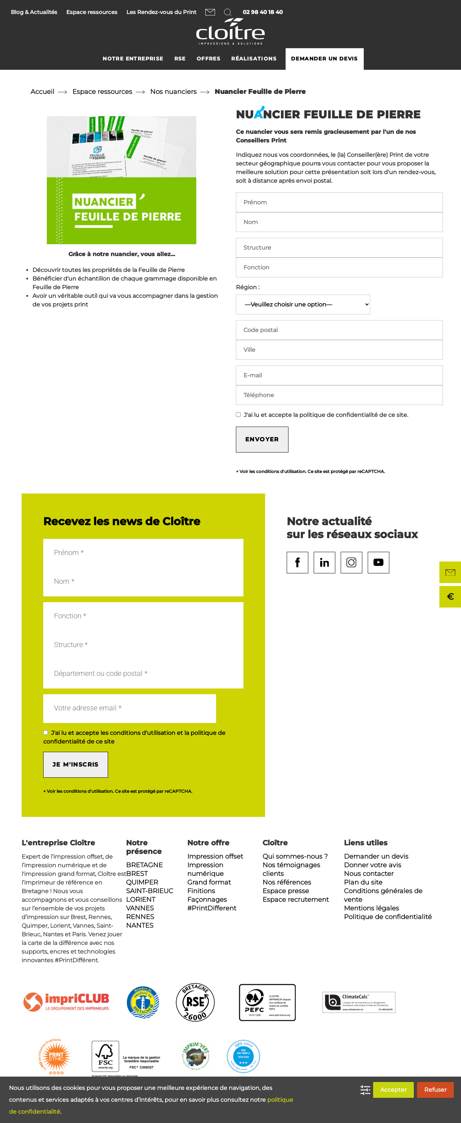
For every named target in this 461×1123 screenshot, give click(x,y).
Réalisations (254, 59)
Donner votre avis (372, 865)
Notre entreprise (133, 59)
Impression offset (215, 856)
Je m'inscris (76, 764)
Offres (208, 59)
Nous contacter (210, 12)
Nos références (287, 882)
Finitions (201, 891)
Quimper (142, 882)
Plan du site (363, 882)
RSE (180, 59)
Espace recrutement (296, 900)
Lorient (140, 900)
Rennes (140, 917)
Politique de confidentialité (388, 917)
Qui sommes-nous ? (295, 856)
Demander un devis (324, 59)
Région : (247, 287)
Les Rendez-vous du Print (161, 12)
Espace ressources (91, 12)
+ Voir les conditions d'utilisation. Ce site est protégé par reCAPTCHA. (310, 471)
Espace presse (286, 891)
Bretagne (144, 865)
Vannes (140, 908)
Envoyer (262, 439)
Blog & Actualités (34, 12)
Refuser (435, 1089)
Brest (137, 874)
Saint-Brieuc (149, 891)
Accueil (42, 92)
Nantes (139, 925)
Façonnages (207, 900)
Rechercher (229, 12)
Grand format (209, 882)
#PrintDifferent (211, 908)
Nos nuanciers (173, 92)
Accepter (393, 1089)
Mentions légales (371, 908)
